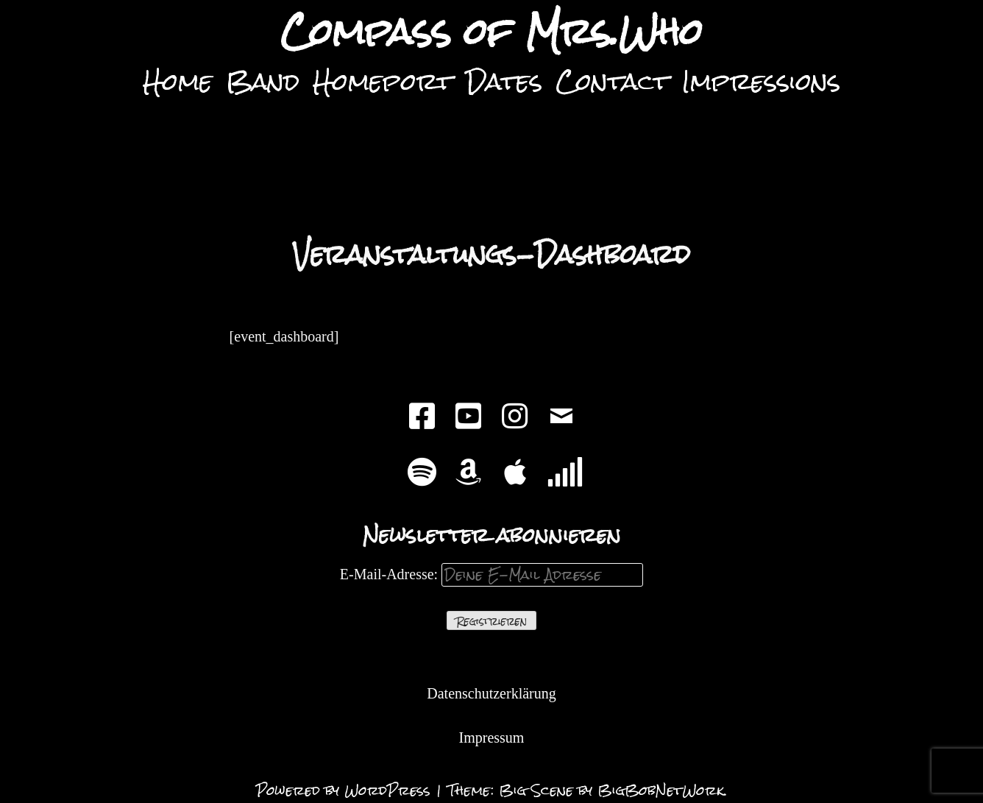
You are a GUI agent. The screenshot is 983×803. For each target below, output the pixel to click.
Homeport (383, 81)
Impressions (761, 81)
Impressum (492, 737)
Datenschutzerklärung (491, 693)
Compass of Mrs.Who (491, 32)
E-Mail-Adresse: (491, 574)
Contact (612, 81)
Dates (504, 81)
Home (178, 81)
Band (262, 81)
